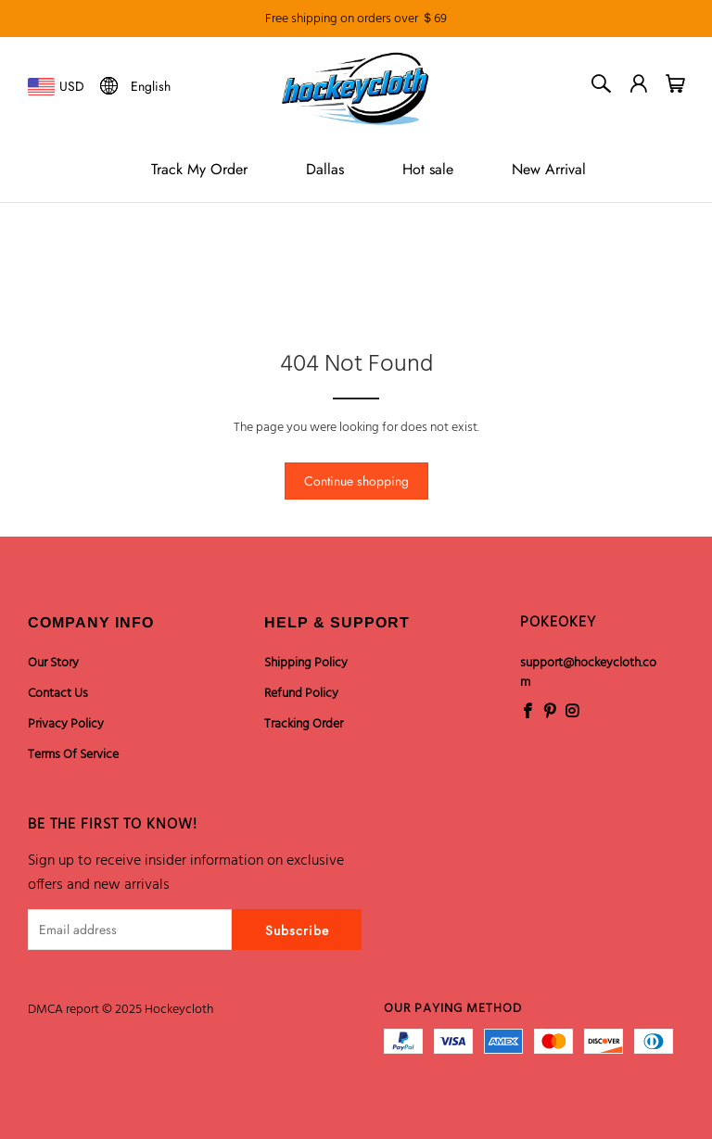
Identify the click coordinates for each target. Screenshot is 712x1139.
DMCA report (63, 1009)
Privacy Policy (66, 724)
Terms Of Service (73, 755)
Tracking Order (303, 724)
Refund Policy (301, 693)
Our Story (53, 663)
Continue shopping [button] (356, 481)
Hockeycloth (179, 1009)
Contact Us (58, 693)
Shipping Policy (306, 663)
